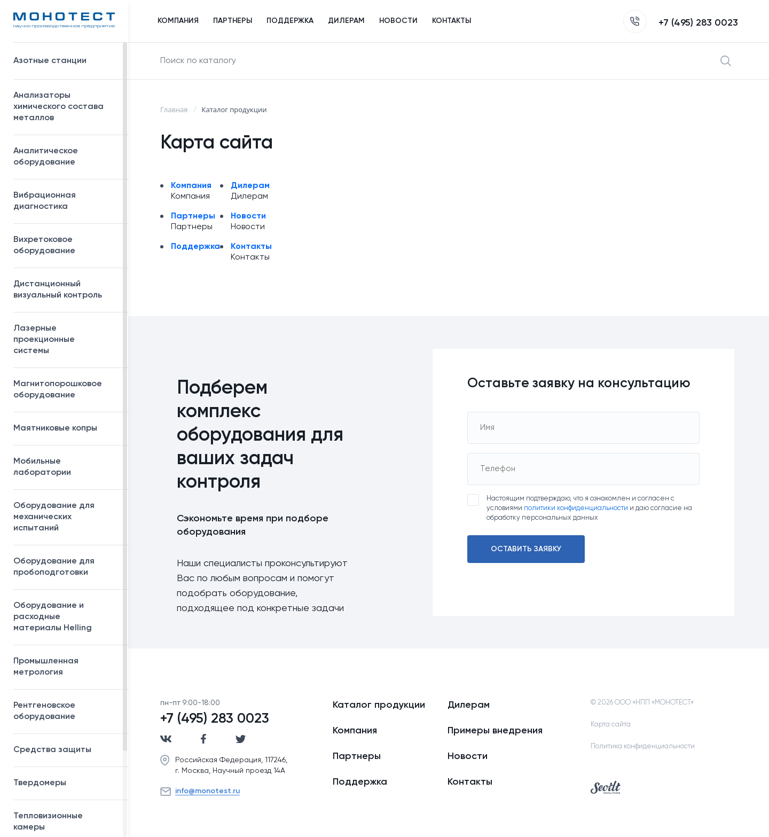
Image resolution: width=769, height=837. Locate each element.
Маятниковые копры (55, 428)
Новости (248, 216)
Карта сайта (611, 724)
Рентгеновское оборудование (65, 711)
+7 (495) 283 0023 (680, 23)
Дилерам (250, 186)
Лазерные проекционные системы (44, 339)
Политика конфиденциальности (643, 746)
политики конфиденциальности (576, 508)
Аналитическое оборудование (65, 157)
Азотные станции (65, 61)
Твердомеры (39, 783)
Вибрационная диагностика (44, 201)
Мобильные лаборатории (42, 467)
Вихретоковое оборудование (44, 245)
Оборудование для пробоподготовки (65, 567)
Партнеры (193, 216)
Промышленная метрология (65, 667)
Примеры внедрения (495, 731)
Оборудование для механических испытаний (65, 517)
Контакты (251, 247)
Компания (191, 186)
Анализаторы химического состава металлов (65, 106)
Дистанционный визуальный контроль (65, 290)
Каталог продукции (379, 705)
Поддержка (195, 247)
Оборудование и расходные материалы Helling (65, 616)
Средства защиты (65, 750)
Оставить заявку (526, 549)
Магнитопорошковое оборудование (65, 390)
